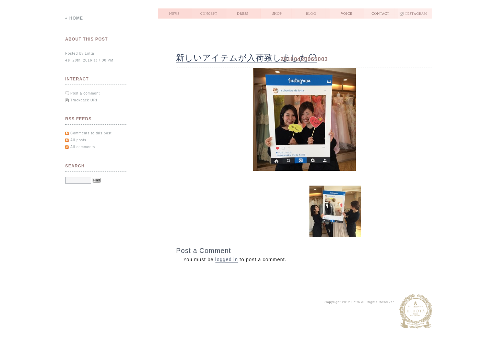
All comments (82, 147)
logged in (226, 259)
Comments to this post (90, 133)
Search (75, 166)
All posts (78, 140)
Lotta (89, 53)
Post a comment (85, 93)
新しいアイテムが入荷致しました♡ (246, 57)
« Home (74, 18)
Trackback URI (83, 100)
